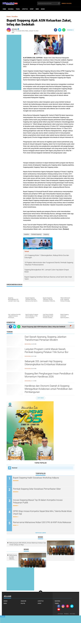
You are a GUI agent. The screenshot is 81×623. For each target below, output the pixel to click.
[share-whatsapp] (63, 30)
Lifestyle (25, 9)
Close (2, 616)
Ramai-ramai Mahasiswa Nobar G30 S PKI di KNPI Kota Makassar (42, 522)
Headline (15, 16)
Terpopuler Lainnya (40, 532)
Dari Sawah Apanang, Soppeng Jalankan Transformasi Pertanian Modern (45, 338)
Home (4, 9)
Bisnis (43, 9)
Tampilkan (71, 322)
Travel (18, 9)
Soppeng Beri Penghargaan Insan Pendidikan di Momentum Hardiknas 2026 (49, 375)
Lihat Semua (40, 398)
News (37, 9)
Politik (23, 603)
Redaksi (66, 613)
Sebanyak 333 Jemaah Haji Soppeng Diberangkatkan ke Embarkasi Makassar (45, 363)
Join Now (60, 613)
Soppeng (46, 234)
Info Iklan (72, 613)
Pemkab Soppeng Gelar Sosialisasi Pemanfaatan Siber (37, 489)
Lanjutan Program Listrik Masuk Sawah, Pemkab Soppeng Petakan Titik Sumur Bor (46, 351)
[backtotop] (40, 592)
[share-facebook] (55, 30)
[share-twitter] (59, 30)
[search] (48, 3)
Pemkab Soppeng (36, 234)
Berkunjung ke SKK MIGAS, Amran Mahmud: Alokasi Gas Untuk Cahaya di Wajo (27, 544)
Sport (32, 9)
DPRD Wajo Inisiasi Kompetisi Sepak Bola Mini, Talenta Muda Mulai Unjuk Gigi (42, 512)
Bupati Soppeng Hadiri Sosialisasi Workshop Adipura (36, 478)
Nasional (11, 9)
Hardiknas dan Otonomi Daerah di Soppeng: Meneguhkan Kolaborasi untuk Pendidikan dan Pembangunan (48, 388)
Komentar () (70, 30)
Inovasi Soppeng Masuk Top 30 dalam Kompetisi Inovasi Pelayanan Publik (38, 501)
